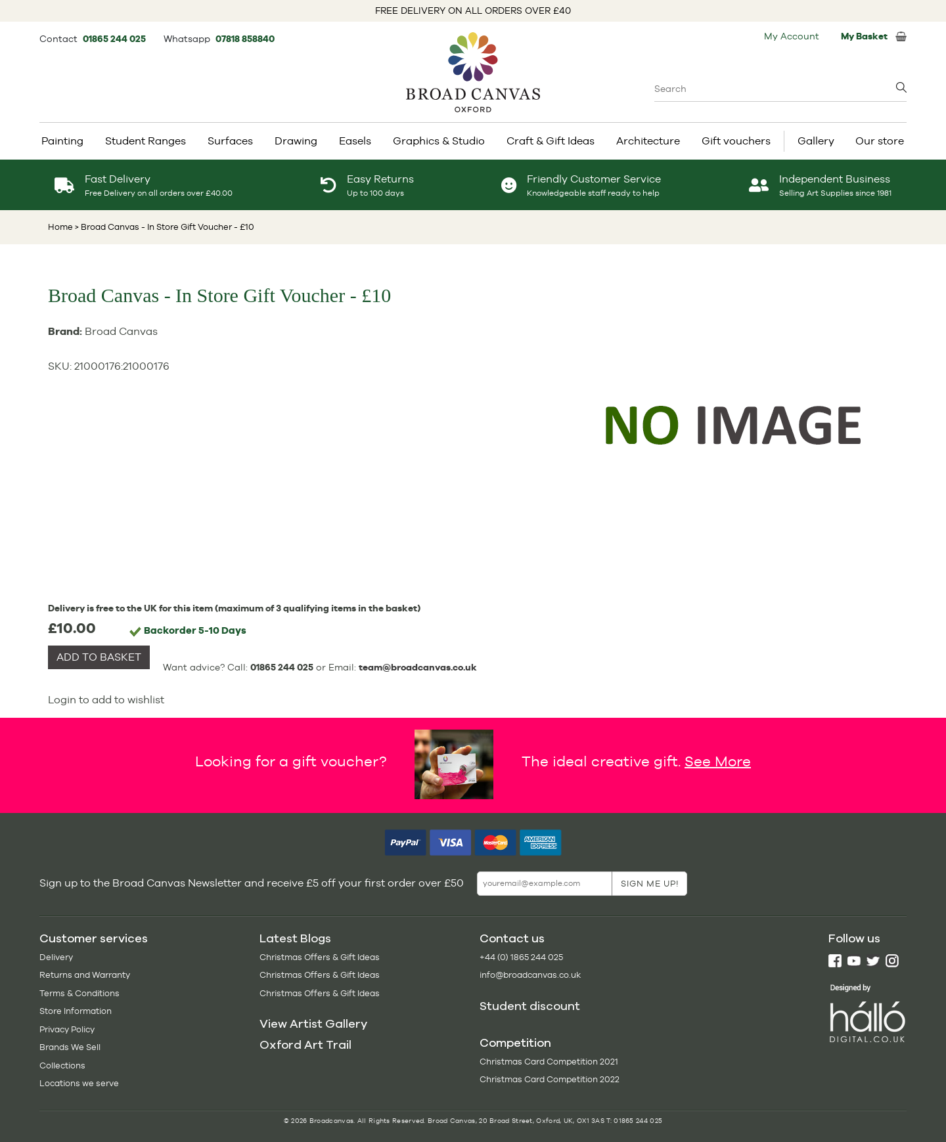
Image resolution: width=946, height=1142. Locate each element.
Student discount (530, 1006)
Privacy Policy (67, 1029)
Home (60, 227)
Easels (355, 141)
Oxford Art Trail (305, 1045)
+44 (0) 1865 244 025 (521, 957)
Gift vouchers (736, 141)
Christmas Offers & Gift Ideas (319, 957)
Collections (62, 1065)
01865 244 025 (115, 38)
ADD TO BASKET (98, 657)
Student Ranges (145, 141)
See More (718, 760)
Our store (879, 141)
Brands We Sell (70, 1047)
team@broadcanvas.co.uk (418, 667)
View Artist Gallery (313, 1024)
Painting (62, 141)
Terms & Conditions (79, 993)
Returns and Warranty (84, 975)
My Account (791, 36)
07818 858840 (245, 38)
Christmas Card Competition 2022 (549, 1079)
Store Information (75, 1011)
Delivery (56, 957)
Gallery (816, 141)
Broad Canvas (121, 331)
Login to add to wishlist (106, 699)
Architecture (648, 141)
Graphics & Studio (439, 141)
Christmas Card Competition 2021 (549, 1061)
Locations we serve (79, 1083)
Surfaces (230, 141)
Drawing (296, 141)
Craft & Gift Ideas (551, 141)
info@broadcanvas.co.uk (530, 975)
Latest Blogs (295, 938)
